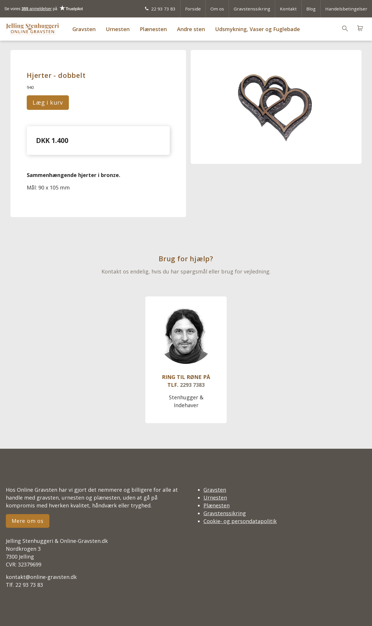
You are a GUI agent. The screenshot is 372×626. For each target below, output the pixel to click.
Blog (311, 9)
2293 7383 (192, 384)
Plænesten (153, 29)
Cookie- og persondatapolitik (240, 521)
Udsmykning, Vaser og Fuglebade (257, 29)
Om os (217, 9)
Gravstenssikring (252, 9)
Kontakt (288, 9)
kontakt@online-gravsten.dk (41, 576)
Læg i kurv (48, 102)
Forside (193, 9)
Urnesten (118, 29)
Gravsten (84, 29)
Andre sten (191, 29)
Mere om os (28, 520)
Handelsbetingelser (346, 9)
